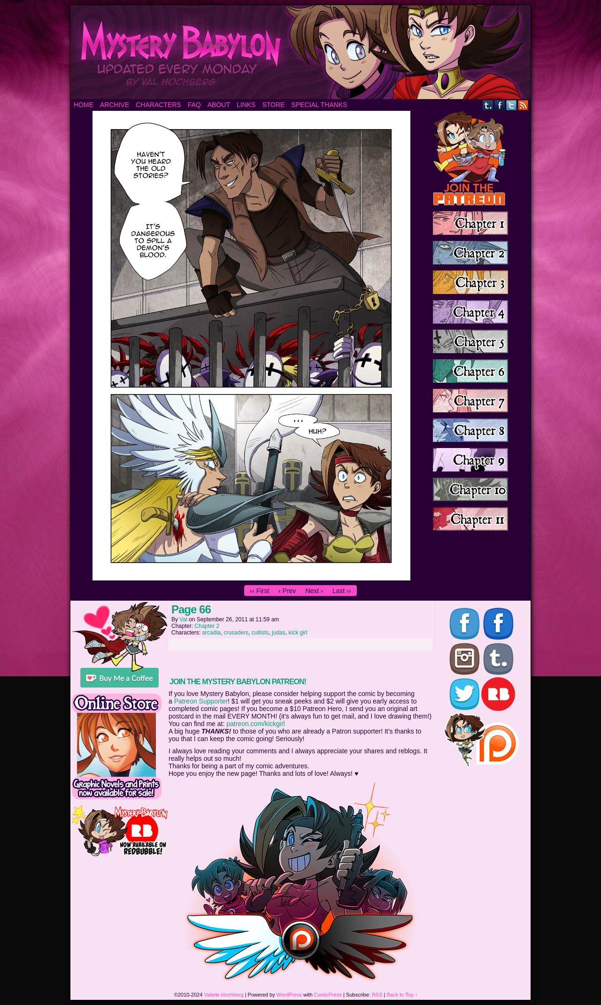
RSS (523, 105)
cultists (260, 632)
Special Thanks (319, 104)
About (219, 104)
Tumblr (488, 105)
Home (83, 104)
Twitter (511, 105)
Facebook (500, 105)
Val (183, 619)
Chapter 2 (206, 626)
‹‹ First (259, 591)
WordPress (289, 994)
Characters (158, 104)
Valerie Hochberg (223, 994)
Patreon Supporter (201, 701)
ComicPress (328, 994)
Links (246, 104)
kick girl (297, 632)
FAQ (194, 104)
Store (273, 104)
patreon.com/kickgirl (255, 723)
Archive (114, 104)
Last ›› (341, 591)
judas (278, 632)
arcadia (211, 632)
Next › (314, 591)
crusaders (235, 632)
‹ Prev (287, 591)
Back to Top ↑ (402, 994)
